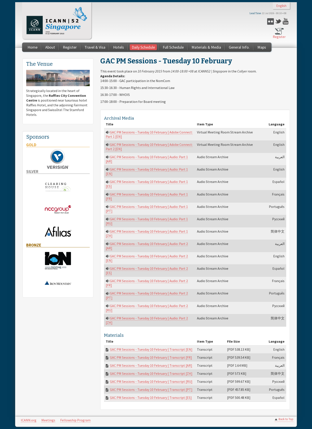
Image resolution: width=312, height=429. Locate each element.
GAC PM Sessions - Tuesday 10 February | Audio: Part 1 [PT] (147, 208)
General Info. (239, 47)
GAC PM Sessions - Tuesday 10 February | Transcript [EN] (151, 349)
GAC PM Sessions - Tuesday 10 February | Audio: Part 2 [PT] (147, 295)
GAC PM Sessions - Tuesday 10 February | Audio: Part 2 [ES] (147, 270)
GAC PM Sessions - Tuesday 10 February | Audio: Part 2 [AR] (147, 246)
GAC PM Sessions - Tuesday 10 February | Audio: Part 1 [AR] (147, 159)
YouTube (286, 21)
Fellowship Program (75, 420)
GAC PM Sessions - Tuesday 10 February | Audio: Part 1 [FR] (147, 196)
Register (279, 37)
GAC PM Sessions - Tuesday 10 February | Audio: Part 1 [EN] (147, 171)
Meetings (48, 420)
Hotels (118, 47)
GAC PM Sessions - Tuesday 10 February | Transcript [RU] (151, 381)
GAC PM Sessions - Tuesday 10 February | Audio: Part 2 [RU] (147, 308)
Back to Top (286, 419)
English (281, 6)
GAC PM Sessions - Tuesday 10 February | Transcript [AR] (151, 365)
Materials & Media (206, 47)
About (50, 47)
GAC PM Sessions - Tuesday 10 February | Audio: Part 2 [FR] (147, 283)
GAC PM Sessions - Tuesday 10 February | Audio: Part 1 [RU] (147, 221)
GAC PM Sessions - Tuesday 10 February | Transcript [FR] (151, 357)
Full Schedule (173, 47)
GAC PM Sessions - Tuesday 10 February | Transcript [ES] (151, 397)
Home (32, 47)
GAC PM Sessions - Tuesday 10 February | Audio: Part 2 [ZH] (147, 320)
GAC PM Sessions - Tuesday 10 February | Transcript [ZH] (151, 373)
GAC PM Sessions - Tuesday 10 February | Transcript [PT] (151, 389)
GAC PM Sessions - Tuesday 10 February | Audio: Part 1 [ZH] (147, 233)
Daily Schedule (143, 47)
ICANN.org (28, 420)
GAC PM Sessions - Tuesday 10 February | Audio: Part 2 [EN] (147, 258)
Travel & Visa (94, 47)
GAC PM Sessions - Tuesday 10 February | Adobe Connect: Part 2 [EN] (149, 146)
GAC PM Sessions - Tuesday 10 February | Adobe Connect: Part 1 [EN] (149, 134)
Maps (261, 47)
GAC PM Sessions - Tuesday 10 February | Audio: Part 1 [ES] (147, 183)
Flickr (270, 21)
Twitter (278, 21)
